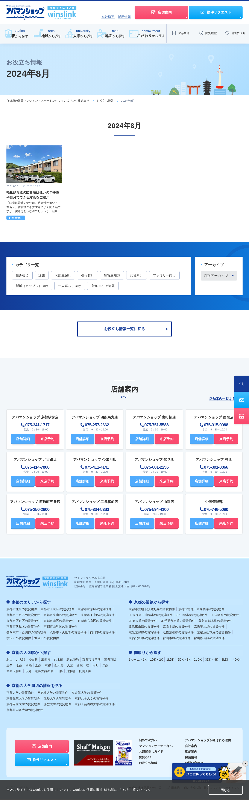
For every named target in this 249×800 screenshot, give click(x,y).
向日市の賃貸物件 (102, 633)
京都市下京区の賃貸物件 (98, 616)
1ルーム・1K (138, 661)
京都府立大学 (23, 705)
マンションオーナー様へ (156, 747)
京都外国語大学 (24, 711)
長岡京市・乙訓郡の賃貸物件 (26, 633)
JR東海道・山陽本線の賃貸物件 (151, 616)
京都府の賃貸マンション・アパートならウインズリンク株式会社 (47, 100)
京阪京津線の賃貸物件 (144, 633)
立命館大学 (87, 693)
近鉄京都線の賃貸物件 (178, 633)
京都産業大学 (23, 699)
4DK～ (237, 661)
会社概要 (108, 17)
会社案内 (191, 747)
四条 (29, 666)
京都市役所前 (91, 661)
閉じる (225, 790)
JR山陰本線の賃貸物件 (191, 616)
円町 (96, 666)
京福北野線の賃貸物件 (144, 639)
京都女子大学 (91, 699)
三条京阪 (110, 661)
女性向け (142, 275)
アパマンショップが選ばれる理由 (208, 741)
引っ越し (90, 275)
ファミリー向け (27, 286)
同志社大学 (53, 693)
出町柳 (45, 661)
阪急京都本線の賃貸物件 (215, 622)
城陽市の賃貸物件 (46, 639)
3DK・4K (211, 661)
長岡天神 (85, 672)
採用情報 (124, 17)
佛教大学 (57, 705)
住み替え (22, 275)
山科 (60, 672)
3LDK (225, 661)
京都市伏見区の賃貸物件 (23, 628)
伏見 (28, 672)
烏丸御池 (73, 661)
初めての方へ (148, 741)
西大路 (59, 666)
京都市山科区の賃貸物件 (60, 628)
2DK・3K (184, 661)
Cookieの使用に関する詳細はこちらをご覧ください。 (112, 789)
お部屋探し (65, 275)
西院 (80, 666)
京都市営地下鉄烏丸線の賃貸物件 (152, 610)
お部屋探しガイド (151, 752)
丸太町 (58, 661)
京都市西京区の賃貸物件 (23, 622)
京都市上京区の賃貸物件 (57, 610)
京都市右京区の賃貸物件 (94, 622)
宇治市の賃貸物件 (18, 639)
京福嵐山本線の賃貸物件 (214, 633)
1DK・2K (156, 661)
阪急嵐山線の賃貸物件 (144, 628)
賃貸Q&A (145, 758)
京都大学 (20, 693)
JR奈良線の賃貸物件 (143, 622)
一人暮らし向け (104, 286)
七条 (19, 666)
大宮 (70, 666)
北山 (9, 661)
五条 (38, 666)
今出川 (33, 661)
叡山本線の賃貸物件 (177, 639)
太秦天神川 (14, 672)
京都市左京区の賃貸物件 (94, 610)
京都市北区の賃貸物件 (21, 610)
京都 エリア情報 (139, 286)
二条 (105, 666)
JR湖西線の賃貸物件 (225, 616)
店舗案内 (191, 752)
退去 (43, 275)
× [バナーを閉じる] (245, 763)
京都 (48, 666)
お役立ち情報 (105, 100)
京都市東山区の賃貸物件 (60, 616)
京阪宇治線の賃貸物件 (209, 628)
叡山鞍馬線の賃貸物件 (209, 639)
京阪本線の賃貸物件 (177, 628)
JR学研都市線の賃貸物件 (178, 622)
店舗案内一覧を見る (226, 400)
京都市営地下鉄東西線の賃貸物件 (201, 610)
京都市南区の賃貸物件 (59, 622)
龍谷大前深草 (44, 672)
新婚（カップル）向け (66, 286)
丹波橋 (71, 672)
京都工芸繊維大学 (95, 705)
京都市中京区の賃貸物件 (23, 616)
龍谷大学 (57, 699)
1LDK (170, 661)
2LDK (198, 661)
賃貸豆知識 (116, 275)
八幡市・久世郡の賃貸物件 (68, 633)
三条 (9, 666)
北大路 (20, 661)
